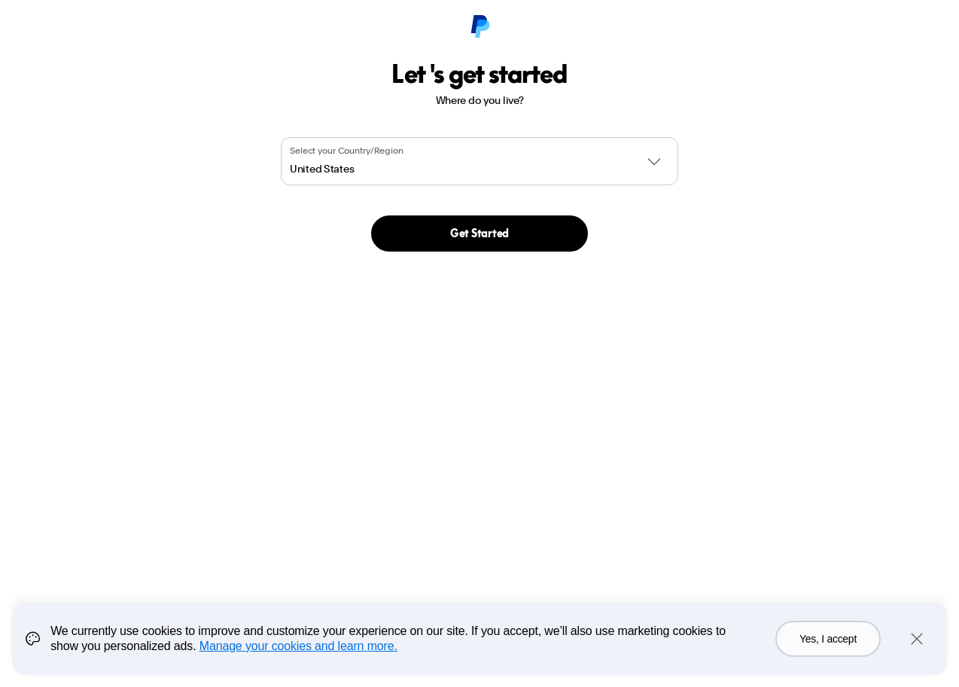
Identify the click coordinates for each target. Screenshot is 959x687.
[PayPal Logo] (479, 27)
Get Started (479, 233)
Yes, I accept (828, 639)
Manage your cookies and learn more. (298, 646)
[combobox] (479, 161)
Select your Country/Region (346, 150)
